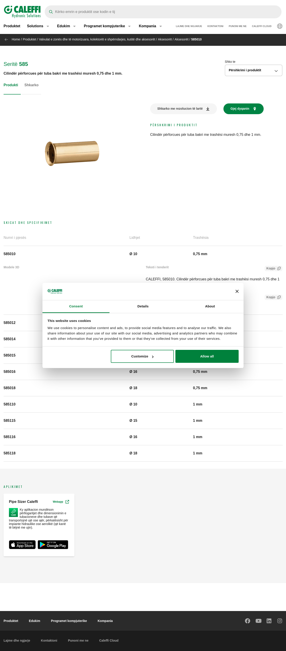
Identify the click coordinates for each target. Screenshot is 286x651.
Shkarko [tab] (31, 85)
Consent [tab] (76, 306)
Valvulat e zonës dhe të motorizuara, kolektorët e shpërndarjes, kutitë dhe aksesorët (97, 39)
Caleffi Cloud (261, 26)
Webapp (61, 502)
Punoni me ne (238, 26)
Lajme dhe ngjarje (189, 26)
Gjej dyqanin (240, 108)
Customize (142, 356)
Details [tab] (143, 306)
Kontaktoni (215, 26)
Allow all (207, 356)
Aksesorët (165, 39)
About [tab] (210, 306)
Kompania (105, 621)
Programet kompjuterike (69, 621)
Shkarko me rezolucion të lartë (180, 108)
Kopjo (270, 269)
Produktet (12, 27)
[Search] (163, 11)
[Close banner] (237, 291)
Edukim (34, 621)
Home (16, 39)
